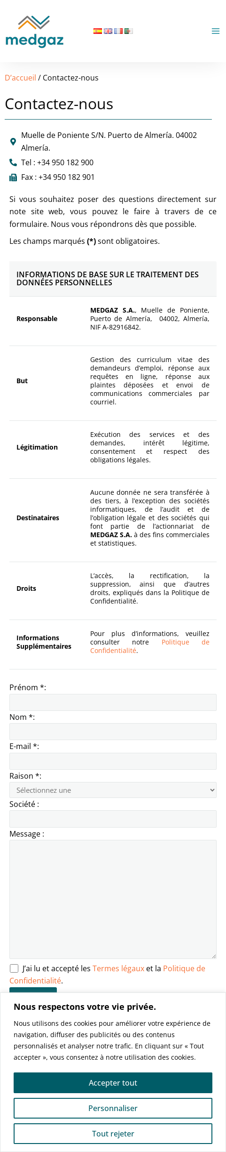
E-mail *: (113, 755)
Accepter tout (113, 1083)
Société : (113, 813)
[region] (113, 1072)
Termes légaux (119, 968)
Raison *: (113, 784)
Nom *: (113, 726)
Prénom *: (113, 696)
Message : (113, 895)
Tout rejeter (113, 1133)
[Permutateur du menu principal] (215, 31)
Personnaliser (113, 1108)
